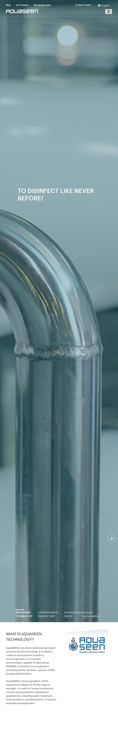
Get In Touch (83, 5)
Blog (8, 5)
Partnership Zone (42, 5)
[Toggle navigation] (108, 11)
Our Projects (22, 5)
